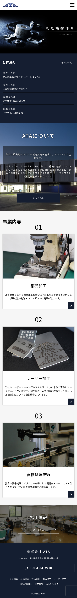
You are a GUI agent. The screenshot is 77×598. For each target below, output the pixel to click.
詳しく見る (38, 197)
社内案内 (25, 579)
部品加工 (47, 579)
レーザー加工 (60, 579)
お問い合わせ (52, 583)
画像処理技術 (26, 583)
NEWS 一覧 (66, 62)
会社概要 (14, 579)
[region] (38, 31)
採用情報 (39, 583)
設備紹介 (36, 579)
